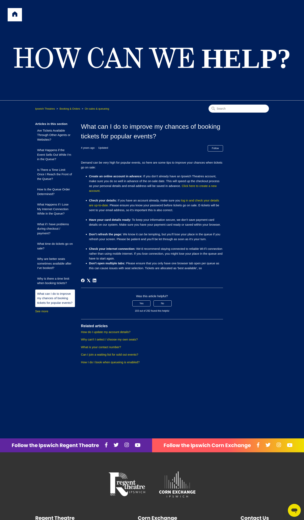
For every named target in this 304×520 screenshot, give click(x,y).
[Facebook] (83, 280)
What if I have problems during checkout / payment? (53, 228)
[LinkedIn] (94, 280)
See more (41, 311)
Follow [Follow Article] (215, 148)
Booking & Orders (69, 108)
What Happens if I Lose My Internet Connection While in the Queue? (53, 209)
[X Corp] (88, 280)
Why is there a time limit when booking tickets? (53, 281)
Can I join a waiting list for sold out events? (109, 354)
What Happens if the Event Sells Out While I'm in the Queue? (54, 154)
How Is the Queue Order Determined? (53, 192)
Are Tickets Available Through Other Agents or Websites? (54, 135)
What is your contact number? (101, 347)
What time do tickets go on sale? (55, 246)
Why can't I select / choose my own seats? (109, 339)
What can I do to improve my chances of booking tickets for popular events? (55, 298)
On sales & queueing (97, 108)
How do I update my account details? (106, 332)
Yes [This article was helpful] (142, 303)
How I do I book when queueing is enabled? (110, 362)
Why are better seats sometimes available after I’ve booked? (54, 263)
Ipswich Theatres (45, 108)
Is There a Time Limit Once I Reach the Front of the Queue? (54, 174)
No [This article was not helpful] (162, 303)
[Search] (239, 109)
